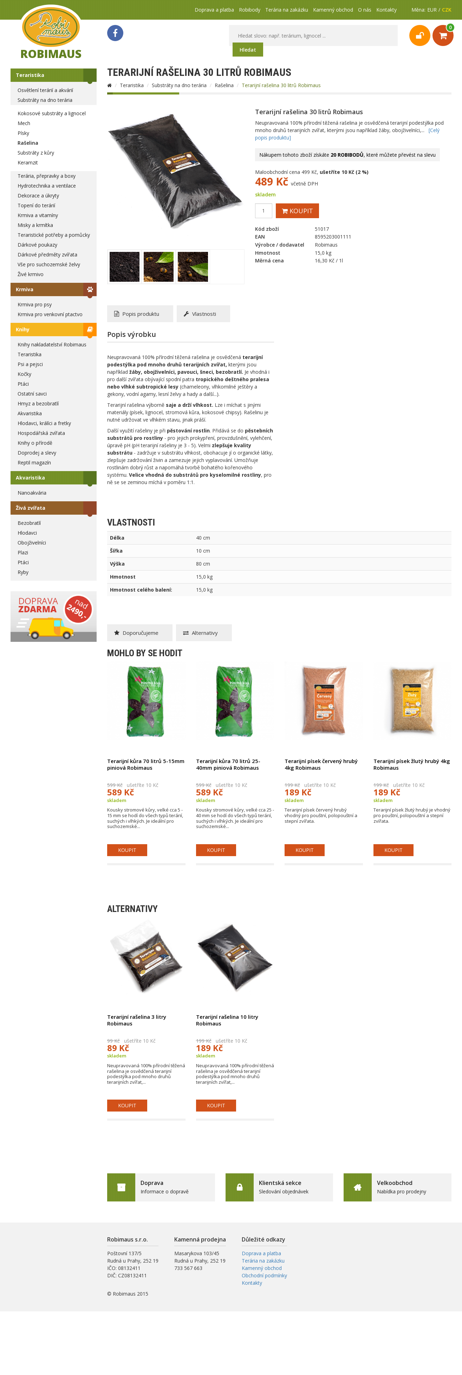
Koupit (297, 211)
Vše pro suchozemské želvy (49, 264)
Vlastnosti (200, 313)
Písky (23, 133)
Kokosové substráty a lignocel (52, 113)
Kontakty (386, 9)
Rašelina (28, 142)
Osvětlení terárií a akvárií (45, 90)
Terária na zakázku (286, 9)
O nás (364, 9)
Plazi (23, 552)
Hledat (248, 49)
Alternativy (200, 632)
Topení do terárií (36, 205)
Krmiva (24, 289)
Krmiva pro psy (35, 304)
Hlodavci (27, 532)
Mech (24, 123)
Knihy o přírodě (35, 442)
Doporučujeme (136, 632)
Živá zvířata (30, 507)
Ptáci (23, 383)
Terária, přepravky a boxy (47, 175)
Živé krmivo (31, 274)
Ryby (23, 572)
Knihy (23, 329)
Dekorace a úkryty (38, 195)
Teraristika (30, 75)
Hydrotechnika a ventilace (47, 185)
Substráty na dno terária (45, 100)
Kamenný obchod (333, 9)
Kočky (24, 374)
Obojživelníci (32, 542)
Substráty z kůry (36, 152)
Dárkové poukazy (37, 244)
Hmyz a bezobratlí (38, 403)
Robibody (249, 9)
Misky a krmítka (35, 225)
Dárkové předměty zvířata (47, 254)
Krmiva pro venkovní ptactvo (50, 314)
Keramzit (28, 162)
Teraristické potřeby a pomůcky (54, 235)
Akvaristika (30, 413)
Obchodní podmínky (264, 1275)
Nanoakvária (32, 492)
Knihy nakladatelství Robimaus (52, 344)
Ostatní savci (32, 393)
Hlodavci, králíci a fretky (44, 423)
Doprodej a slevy (37, 452)
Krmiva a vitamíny (38, 215)
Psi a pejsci (30, 364)
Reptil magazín (34, 462)
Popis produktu (136, 313)
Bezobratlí (29, 523)
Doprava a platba (214, 9)
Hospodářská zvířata (41, 433)
